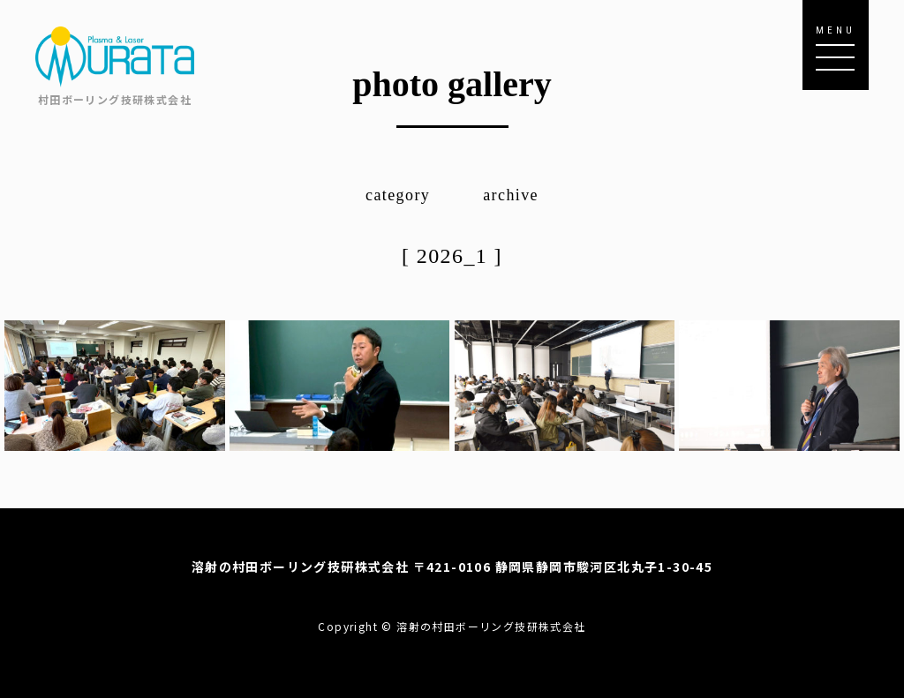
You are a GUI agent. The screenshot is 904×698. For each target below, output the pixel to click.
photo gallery (452, 84)
